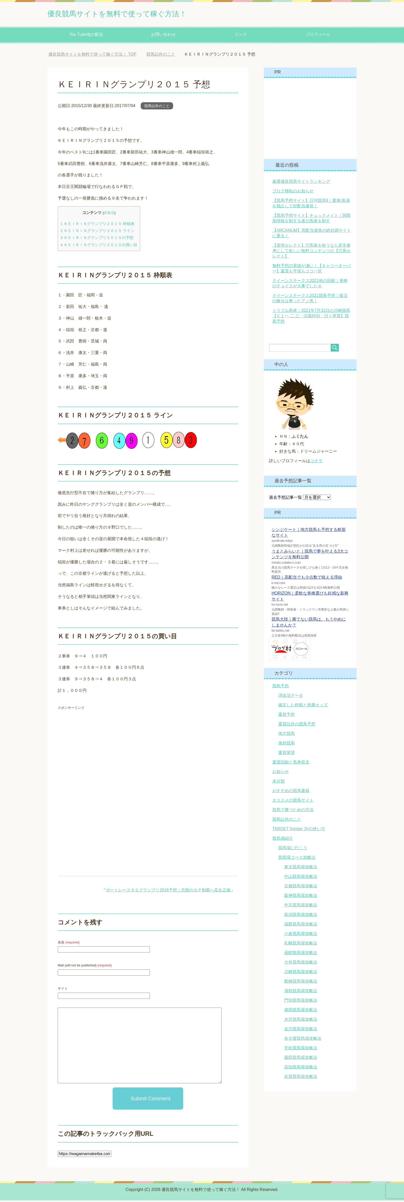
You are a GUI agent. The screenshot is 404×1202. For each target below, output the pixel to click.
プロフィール (318, 36)
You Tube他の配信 (86, 36)
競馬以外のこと (157, 107)
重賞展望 (286, 754)
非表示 (109, 214)
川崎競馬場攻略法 (300, 973)
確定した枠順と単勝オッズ (303, 706)
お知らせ (280, 773)
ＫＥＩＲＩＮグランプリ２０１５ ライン (97, 232)
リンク (240, 36)
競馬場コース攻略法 (296, 859)
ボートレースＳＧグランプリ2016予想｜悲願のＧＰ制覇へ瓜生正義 (168, 891)
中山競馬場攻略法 (300, 878)
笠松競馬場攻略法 (300, 1049)
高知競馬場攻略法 (300, 1068)
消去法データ (290, 697)
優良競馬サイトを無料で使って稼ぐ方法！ (136, 13)
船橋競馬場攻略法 (300, 983)
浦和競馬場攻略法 (300, 992)
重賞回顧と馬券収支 (290, 763)
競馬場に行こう (292, 849)
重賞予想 (286, 716)
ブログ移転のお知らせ (293, 192)
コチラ (316, 462)
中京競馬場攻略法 (300, 906)
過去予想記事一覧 (285, 499)
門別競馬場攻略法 (300, 1002)
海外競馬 (286, 744)
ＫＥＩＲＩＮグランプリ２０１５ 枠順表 (97, 225)
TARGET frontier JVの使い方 (298, 830)
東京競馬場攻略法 (300, 868)
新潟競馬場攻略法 (300, 916)
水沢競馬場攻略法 (300, 1021)
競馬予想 (280, 687)
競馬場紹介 (282, 840)
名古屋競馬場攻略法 (302, 1040)
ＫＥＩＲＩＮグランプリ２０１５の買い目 (99, 246)
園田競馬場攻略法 (300, 1059)
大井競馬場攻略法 (300, 963)
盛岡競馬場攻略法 (300, 1011)
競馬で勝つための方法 (293, 811)
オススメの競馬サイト (293, 802)
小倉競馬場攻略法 (300, 935)
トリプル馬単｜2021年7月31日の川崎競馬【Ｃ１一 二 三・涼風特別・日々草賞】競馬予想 (311, 317)
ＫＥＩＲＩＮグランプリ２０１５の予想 (97, 239)
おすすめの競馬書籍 (290, 792)
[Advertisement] (101, 752)
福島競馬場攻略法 (300, 925)
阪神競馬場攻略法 (300, 897)
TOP (92, 56)
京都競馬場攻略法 (300, 887)
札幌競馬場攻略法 (300, 944)
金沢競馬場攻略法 (300, 1030)
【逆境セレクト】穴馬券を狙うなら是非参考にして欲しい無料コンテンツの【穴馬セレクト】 (311, 252)
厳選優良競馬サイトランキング (301, 183)
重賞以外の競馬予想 (296, 725)
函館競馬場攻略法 (300, 954)
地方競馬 (286, 735)
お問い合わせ (163, 36)
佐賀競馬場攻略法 (300, 1078)
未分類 (278, 782)
